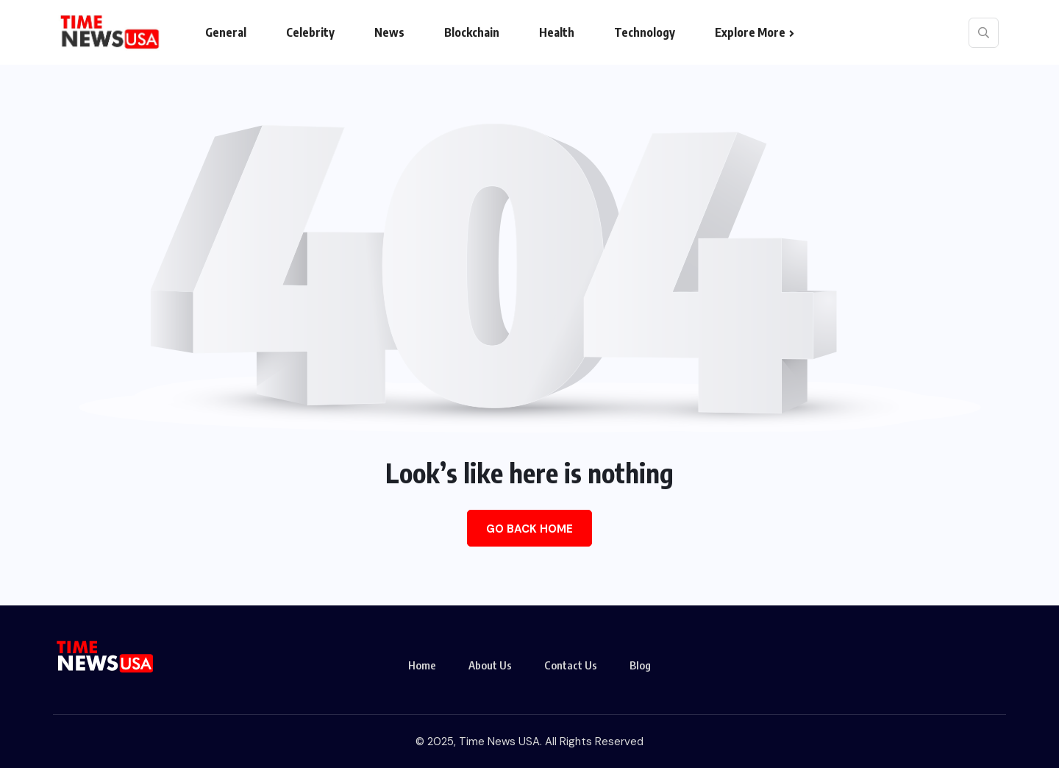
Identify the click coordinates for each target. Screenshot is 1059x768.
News (389, 32)
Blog (640, 665)
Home (422, 665)
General (225, 32)
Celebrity (310, 32)
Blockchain (471, 32)
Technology (644, 32)
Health (556, 32)
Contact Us (570, 665)
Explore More (750, 32)
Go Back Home (529, 529)
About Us (490, 665)
